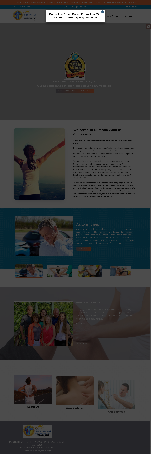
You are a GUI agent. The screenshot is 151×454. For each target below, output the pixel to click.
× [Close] (102, 12)
